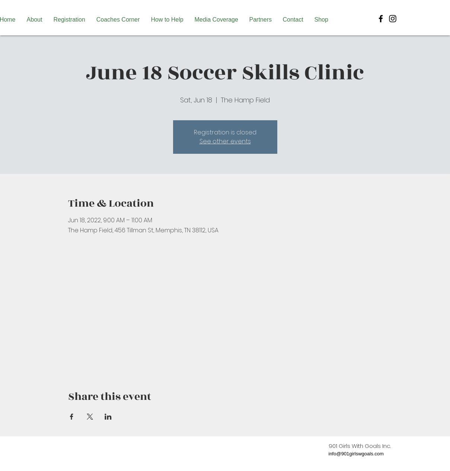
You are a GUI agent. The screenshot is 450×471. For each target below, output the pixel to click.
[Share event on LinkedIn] (108, 417)
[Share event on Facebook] (71, 417)
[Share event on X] (89, 417)
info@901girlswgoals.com (356, 453)
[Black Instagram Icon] (393, 18)
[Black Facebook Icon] (381, 18)
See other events (225, 141)
